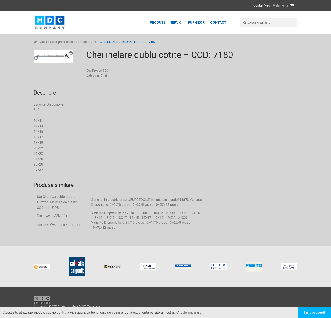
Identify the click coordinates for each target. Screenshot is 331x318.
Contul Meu (261, 5)
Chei (94, 42)
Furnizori (196, 23)
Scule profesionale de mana (69, 42)
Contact (218, 23)
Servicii (176, 23)
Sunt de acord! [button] (314, 312)
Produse (157, 23)
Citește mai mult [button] (188, 312)
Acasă (43, 42)
